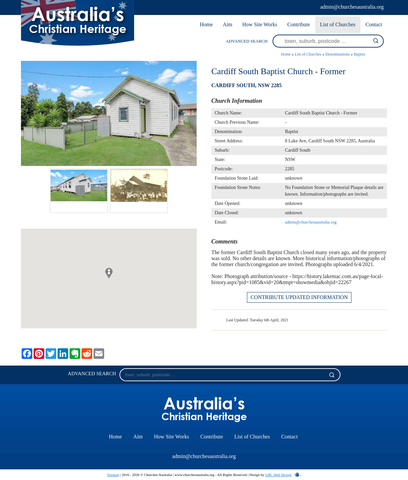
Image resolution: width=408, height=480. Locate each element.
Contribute (298, 24)
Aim (227, 24)
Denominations (337, 54)
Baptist (359, 54)
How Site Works (259, 24)
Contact (373, 24)
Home (206, 24)
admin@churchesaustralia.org (352, 7)
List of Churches (338, 24)
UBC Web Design (278, 475)
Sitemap (113, 475)
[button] (108, 273)
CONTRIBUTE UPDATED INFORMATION (299, 297)
